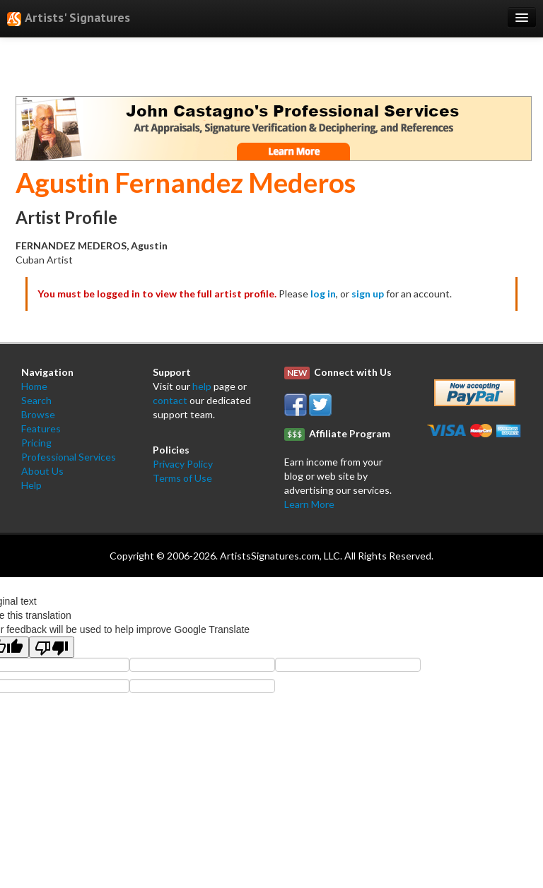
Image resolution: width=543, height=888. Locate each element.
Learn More (309, 504)
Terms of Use (182, 478)
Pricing (36, 443)
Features (41, 428)
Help (31, 485)
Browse (38, 414)
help (201, 386)
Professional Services (68, 457)
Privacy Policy (183, 464)
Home (34, 386)
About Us (42, 471)
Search (36, 400)
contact (170, 400)
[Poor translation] (51, 647)
